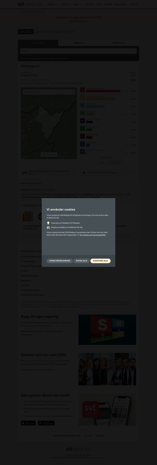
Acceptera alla (100, 261)
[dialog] (78, 232)
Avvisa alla (81, 261)
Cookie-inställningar (59, 261)
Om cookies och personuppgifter (91, 235)
